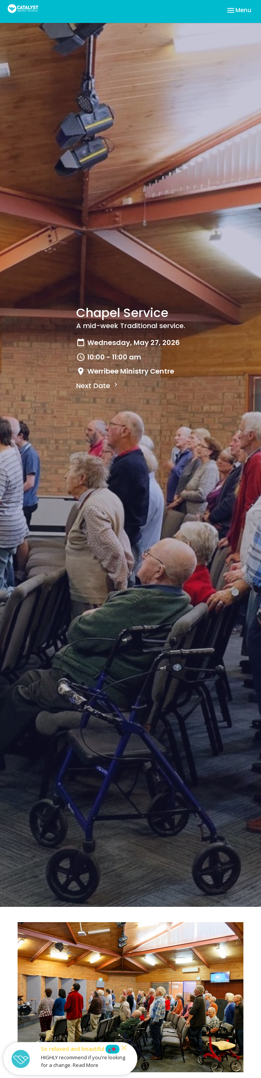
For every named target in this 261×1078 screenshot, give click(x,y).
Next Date (97, 385)
